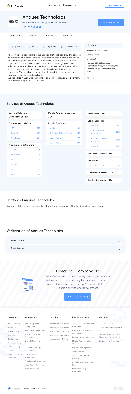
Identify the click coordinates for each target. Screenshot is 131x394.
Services (32, 36)
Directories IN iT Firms (59, 339)
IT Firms (11, 350)
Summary (15, 36)
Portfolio (50, 36)
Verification (68, 36)
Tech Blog (12, 335)
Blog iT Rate (13, 331)
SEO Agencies (78, 351)
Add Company (14, 324)
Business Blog (14, 347)
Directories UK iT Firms (59, 327)
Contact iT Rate (106, 324)
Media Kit (12, 327)
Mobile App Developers (35, 361)
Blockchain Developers (35, 330)
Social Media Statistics (109, 341)
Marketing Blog (14, 343)
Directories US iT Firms (59, 324)
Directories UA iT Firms (59, 335)
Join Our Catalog (77, 297)
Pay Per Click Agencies (82, 348)
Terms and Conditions (32, 388)
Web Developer (32, 369)
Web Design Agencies (34, 365)
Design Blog (13, 339)
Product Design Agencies (83, 337)
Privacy (44, 388)
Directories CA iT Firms (59, 331)
